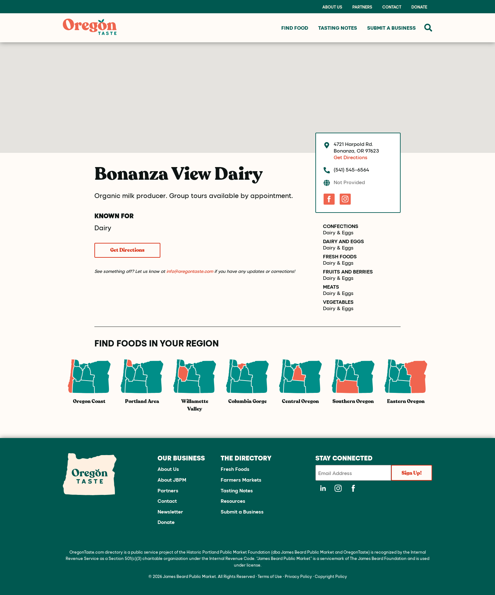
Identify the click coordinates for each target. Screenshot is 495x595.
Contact (391, 6)
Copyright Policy (331, 576)
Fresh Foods (340, 256)
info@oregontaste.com (189, 271)
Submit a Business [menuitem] (391, 27)
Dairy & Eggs (338, 232)
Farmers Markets (241, 479)
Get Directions (127, 250)
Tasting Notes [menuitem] (337, 27)
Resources (233, 500)
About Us (332, 6)
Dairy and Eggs (343, 241)
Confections (340, 226)
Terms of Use (270, 576)
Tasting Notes (237, 490)
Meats (331, 287)
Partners (362, 6)
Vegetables (338, 302)
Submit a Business (242, 511)
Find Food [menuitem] (294, 27)
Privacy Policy (298, 576)
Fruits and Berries (348, 271)
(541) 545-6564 (351, 169)
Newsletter (170, 511)
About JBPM (172, 479)
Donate (419, 6)
